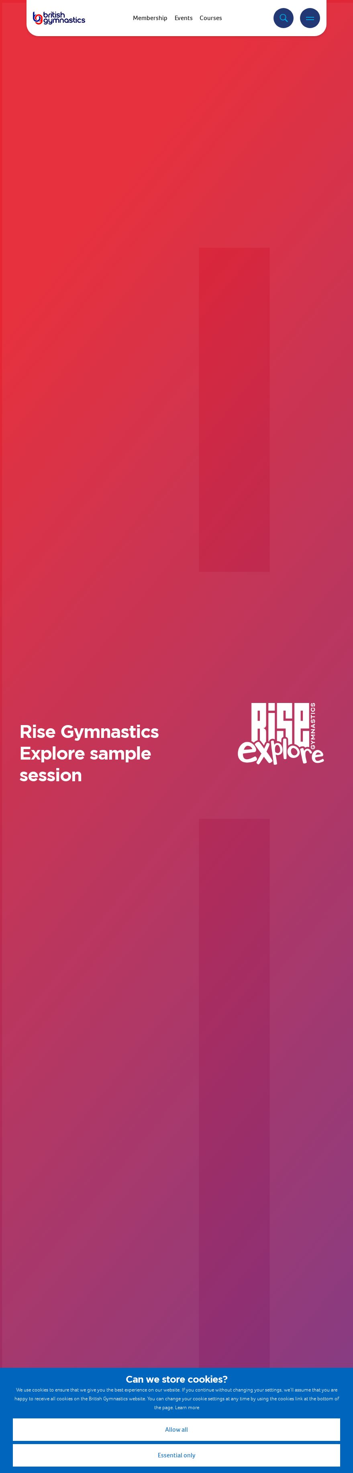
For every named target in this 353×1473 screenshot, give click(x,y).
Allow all (176, 1429)
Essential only (177, 1455)
